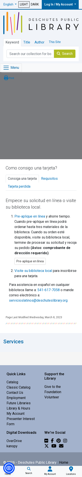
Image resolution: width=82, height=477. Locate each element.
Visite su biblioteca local (33, 271)
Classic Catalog (18, 387)
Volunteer (51, 397)
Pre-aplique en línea (29, 216)
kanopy (12, 446)
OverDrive (14, 441)
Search (65, 54)
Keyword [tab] (12, 42)
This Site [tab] (55, 42)
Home (63, 462)
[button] (10, 4)
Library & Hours (18, 408)
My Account (15, 413)
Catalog (12, 382)
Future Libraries (19, 403)
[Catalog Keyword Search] (30, 54)
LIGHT (24, 4)
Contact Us (15, 393)
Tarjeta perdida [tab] (19, 186)
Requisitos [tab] (49, 178)
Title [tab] (26, 42)
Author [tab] (39, 42)
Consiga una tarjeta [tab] (22, 178)
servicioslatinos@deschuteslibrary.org (38, 300)
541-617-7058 (48, 290)
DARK (35, 4)
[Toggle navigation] (11, 67)
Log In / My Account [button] (58, 4)
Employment (16, 398)
